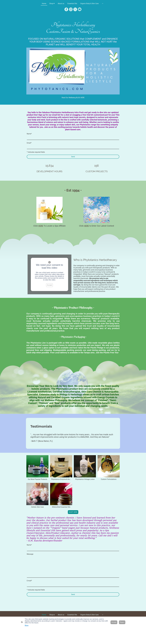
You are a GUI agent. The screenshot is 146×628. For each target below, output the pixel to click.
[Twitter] (75, 9)
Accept (49, 285)
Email (29, 143)
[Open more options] (103, 4)
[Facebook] (66, 9)
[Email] (80, 9)
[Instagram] (71, 9)
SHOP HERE (73, 512)
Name (29, 134)
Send (73, 157)
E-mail (29, 581)
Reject (122, 622)
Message (30, 554)
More (26, 625)
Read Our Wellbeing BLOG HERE (73, 98)
